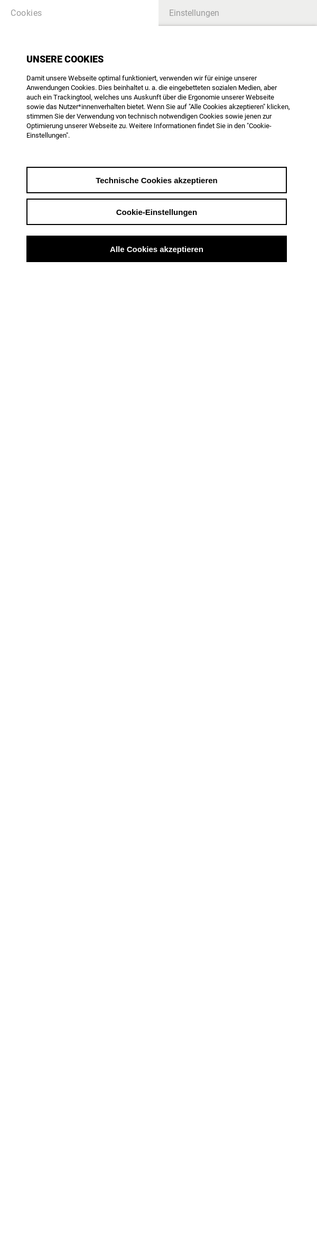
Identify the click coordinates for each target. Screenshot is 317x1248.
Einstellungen (194, 13)
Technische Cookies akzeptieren (157, 180)
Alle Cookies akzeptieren (156, 249)
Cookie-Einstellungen (156, 212)
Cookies (26, 13)
